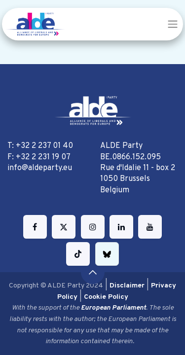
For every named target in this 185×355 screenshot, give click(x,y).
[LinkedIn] (121, 227)
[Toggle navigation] (172, 24)
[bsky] (107, 254)
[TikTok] (78, 254)
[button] (93, 272)
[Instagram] (93, 227)
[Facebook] (35, 227)
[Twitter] (63, 227)
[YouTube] (150, 227)
